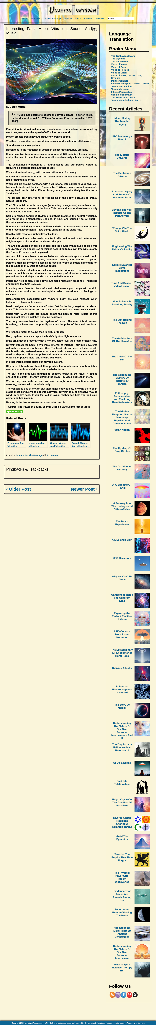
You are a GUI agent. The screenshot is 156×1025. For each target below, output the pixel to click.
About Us (35, 19)
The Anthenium (119, 61)
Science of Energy (52, 19)
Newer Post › (84, 489)
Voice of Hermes (120, 69)
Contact (88, 19)
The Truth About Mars (123, 56)
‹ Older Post (18, 489)
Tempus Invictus (120, 89)
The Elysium (118, 58)
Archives (99, 19)
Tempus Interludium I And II (126, 100)
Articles (68, 19)
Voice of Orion (119, 72)
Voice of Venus (119, 64)
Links (77, 19)
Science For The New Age (29, 455)
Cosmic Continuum (121, 94)
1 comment (52, 455)
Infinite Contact (119, 81)
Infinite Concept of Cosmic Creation (130, 83)
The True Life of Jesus (123, 97)
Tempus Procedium (121, 86)
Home (24, 19)
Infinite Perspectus (121, 92)
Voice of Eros (118, 67)
